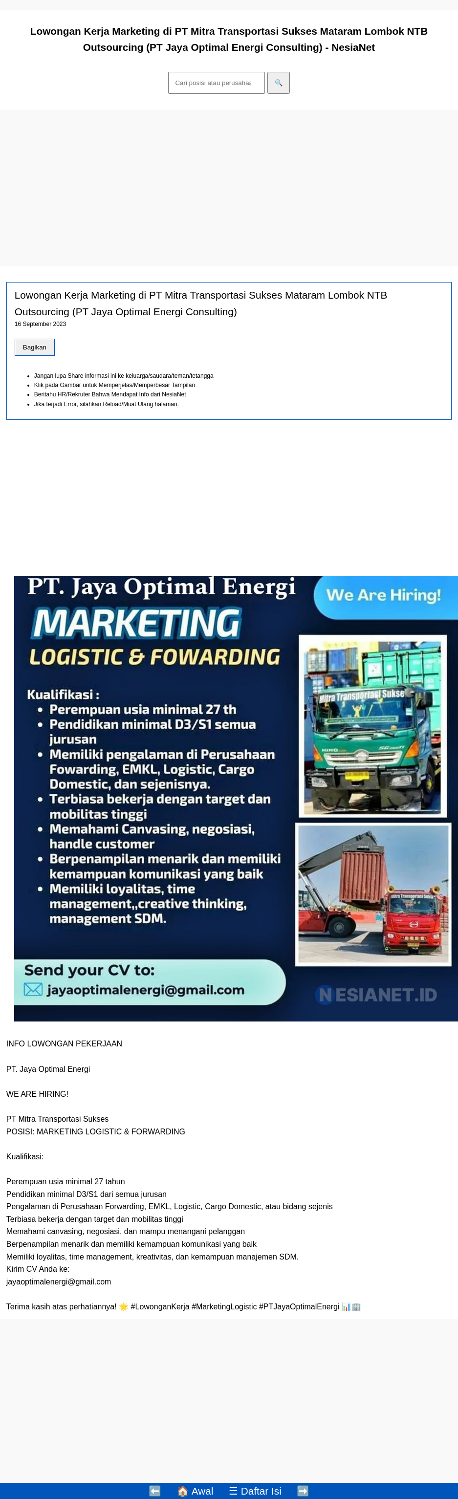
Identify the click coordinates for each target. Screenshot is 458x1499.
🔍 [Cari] (279, 83)
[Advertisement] (229, 188)
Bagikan (34, 347)
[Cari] (216, 83)
